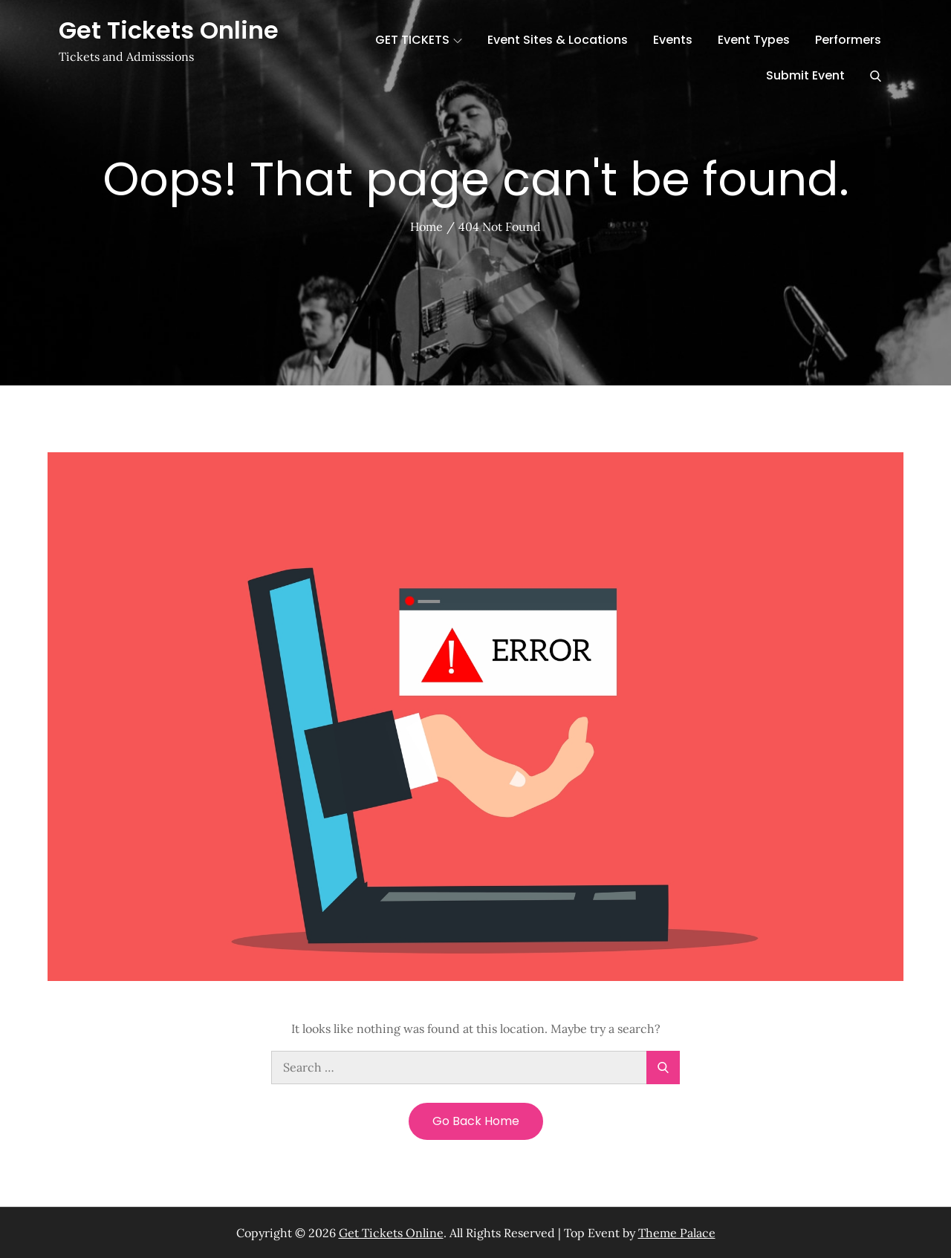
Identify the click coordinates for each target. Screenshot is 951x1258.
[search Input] (475, 1067)
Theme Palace (676, 1232)
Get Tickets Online (169, 30)
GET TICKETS (418, 39)
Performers (848, 39)
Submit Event (805, 75)
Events (672, 39)
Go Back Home (475, 1121)
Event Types (754, 39)
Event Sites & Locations (557, 39)
